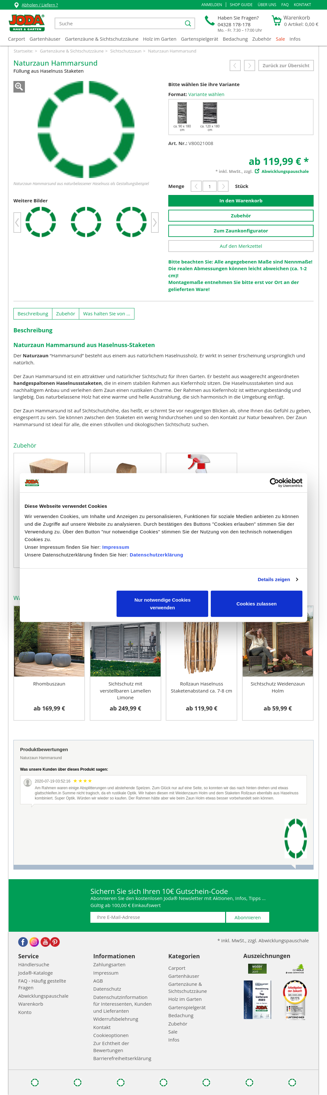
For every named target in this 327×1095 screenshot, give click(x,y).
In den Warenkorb (240, 200)
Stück (241, 186)
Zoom (19, 87)
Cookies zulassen (257, 603)
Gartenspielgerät (199, 39)
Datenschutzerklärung (156, 554)
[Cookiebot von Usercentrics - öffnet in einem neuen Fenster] (274, 483)
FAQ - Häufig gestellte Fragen (42, 984)
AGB (98, 980)
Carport (16, 39)
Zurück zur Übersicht (286, 65)
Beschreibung (33, 313)
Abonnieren (248, 917)
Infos (295, 39)
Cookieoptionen (111, 1035)
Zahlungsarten (109, 964)
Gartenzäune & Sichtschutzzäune (101, 39)
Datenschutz (107, 989)
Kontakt (302, 4)
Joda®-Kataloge (35, 972)
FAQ (285, 4)
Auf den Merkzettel (241, 246)
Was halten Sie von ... (106, 313)
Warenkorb (30, 1004)
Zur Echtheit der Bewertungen (111, 1046)
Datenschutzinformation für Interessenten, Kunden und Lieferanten (122, 1004)
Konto (25, 1012)
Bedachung (235, 39)
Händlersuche (33, 964)
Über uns (267, 4)
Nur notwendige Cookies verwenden (162, 603)
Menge (176, 186)
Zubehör (261, 39)
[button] (212, 5)
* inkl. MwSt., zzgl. (262, 171)
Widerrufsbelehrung (115, 1019)
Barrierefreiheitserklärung (122, 1058)
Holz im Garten (160, 39)
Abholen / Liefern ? (35, 5)
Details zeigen (274, 579)
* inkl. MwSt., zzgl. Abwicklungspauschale (263, 940)
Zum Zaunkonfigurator (241, 230)
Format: (177, 94)
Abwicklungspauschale (43, 996)
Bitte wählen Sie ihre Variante (204, 84)
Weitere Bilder (30, 200)
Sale (280, 39)
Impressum (115, 546)
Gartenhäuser (45, 39)
